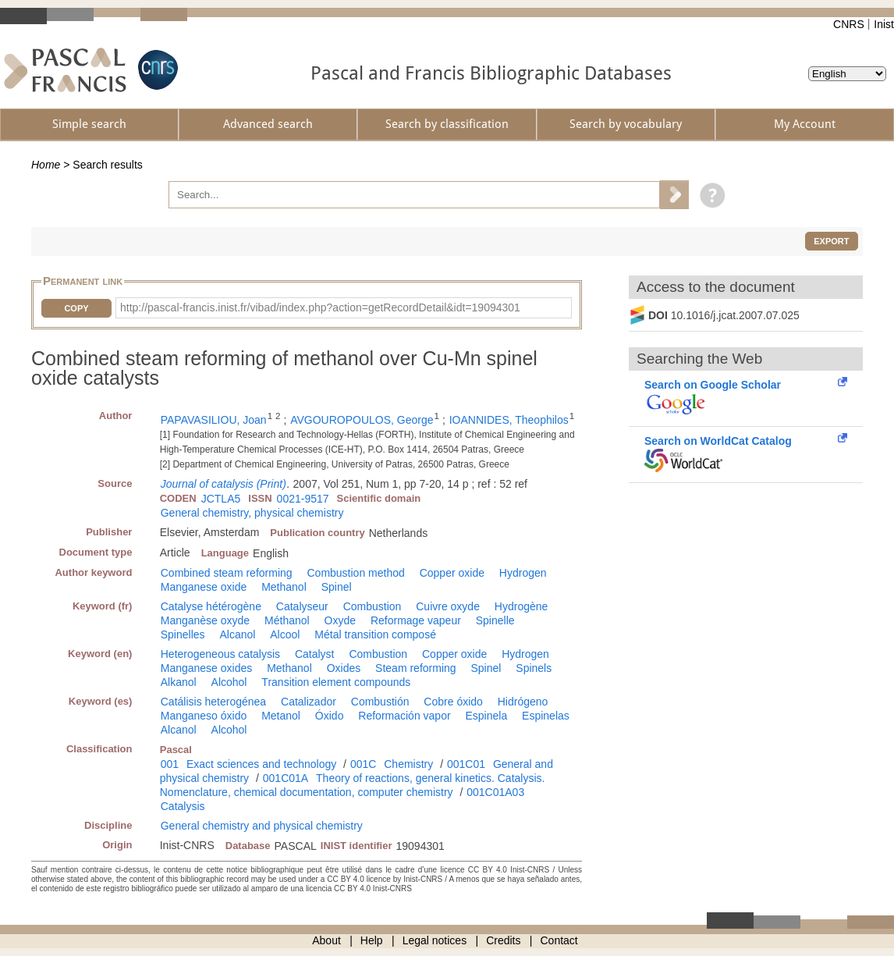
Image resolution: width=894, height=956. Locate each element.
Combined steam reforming (227, 573)
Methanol (284, 587)
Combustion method (355, 573)
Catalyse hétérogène (211, 606)
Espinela (487, 715)
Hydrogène (521, 606)
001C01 (466, 764)
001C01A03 (495, 792)
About (326, 940)
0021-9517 (303, 498)
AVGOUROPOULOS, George (361, 420)
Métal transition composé (375, 634)
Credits (503, 940)
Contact (559, 940)
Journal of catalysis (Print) (223, 484)
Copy (76, 308)
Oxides (344, 668)
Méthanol (287, 620)
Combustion (372, 606)
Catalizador (308, 701)
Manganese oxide (204, 587)
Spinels (534, 668)
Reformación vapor (404, 715)
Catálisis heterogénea (213, 701)
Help (371, 940)
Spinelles (183, 634)
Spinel (336, 587)
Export (831, 241)
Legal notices (435, 940)
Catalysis (183, 806)
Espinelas (545, 715)
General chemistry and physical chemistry (262, 825)
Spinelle (495, 620)
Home (45, 164)
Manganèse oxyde (205, 620)
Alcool (285, 634)
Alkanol (179, 682)
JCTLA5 (221, 498)
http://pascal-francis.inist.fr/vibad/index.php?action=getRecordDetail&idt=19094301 (320, 307)
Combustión (380, 701)
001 (170, 764)
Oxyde (340, 620)
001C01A (285, 778)
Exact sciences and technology (261, 764)
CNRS (848, 24)
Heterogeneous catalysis (220, 654)
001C (363, 764)
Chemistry (408, 764)
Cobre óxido (453, 701)
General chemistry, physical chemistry (252, 512)
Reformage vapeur (416, 620)
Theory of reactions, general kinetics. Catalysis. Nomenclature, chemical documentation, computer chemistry (352, 785)
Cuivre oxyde (448, 606)
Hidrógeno (523, 701)
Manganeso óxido (204, 715)
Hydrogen (523, 573)
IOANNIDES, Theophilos (509, 420)
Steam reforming (415, 668)
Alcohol (229, 682)
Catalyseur (302, 606)
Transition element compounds (335, 682)
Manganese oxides (207, 668)
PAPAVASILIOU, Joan (214, 420)
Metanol (280, 715)
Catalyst (315, 654)
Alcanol (237, 634)
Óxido (329, 715)
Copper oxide (452, 573)
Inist (884, 24)
